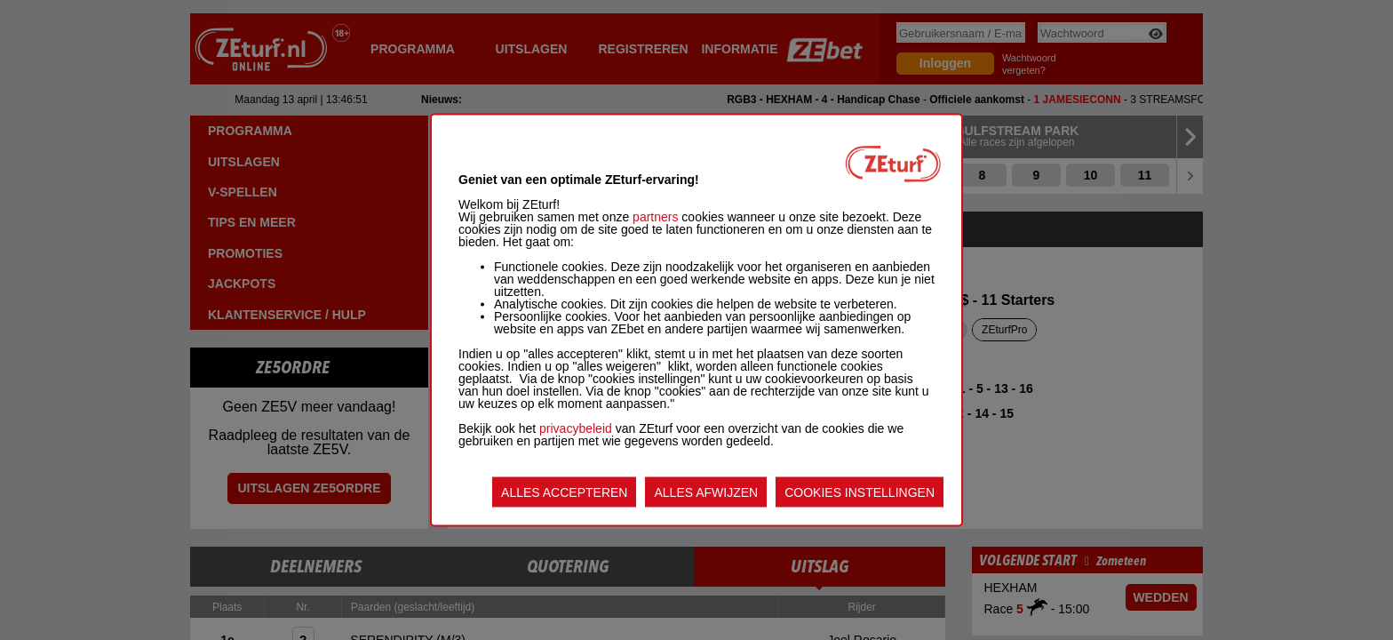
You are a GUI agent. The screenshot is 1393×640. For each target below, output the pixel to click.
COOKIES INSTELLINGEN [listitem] (859, 492)
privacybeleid (575, 428)
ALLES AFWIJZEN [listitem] (706, 492)
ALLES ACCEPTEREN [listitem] (564, 492)
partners (655, 217)
